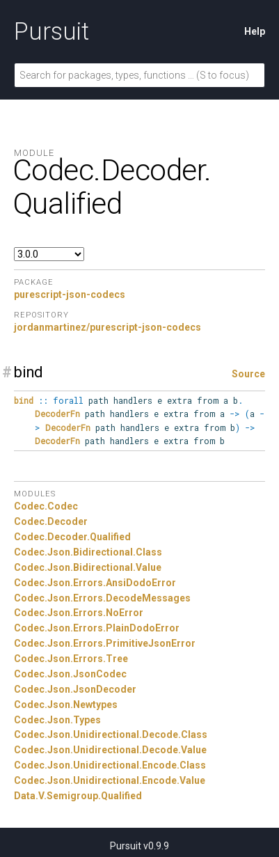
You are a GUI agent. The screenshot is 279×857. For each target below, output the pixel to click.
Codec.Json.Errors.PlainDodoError (97, 628)
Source (248, 373)
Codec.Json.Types (57, 719)
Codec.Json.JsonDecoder (75, 689)
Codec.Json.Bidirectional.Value (87, 567)
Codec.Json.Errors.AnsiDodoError (95, 582)
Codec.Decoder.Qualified (72, 536)
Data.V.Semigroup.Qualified (78, 795)
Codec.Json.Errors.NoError (78, 612)
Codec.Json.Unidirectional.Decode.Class (110, 734)
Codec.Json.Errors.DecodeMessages (102, 598)
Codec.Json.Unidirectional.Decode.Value (110, 749)
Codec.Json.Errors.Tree (71, 658)
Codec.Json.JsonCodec (70, 673)
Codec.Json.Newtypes (66, 704)
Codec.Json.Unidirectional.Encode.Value (109, 780)
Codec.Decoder (51, 521)
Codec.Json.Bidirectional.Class (88, 552)
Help (254, 31)
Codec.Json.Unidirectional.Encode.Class (110, 765)
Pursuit (51, 31)
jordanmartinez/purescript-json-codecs (107, 327)
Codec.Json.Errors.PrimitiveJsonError (105, 643)
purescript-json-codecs (69, 294)
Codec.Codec (46, 506)
